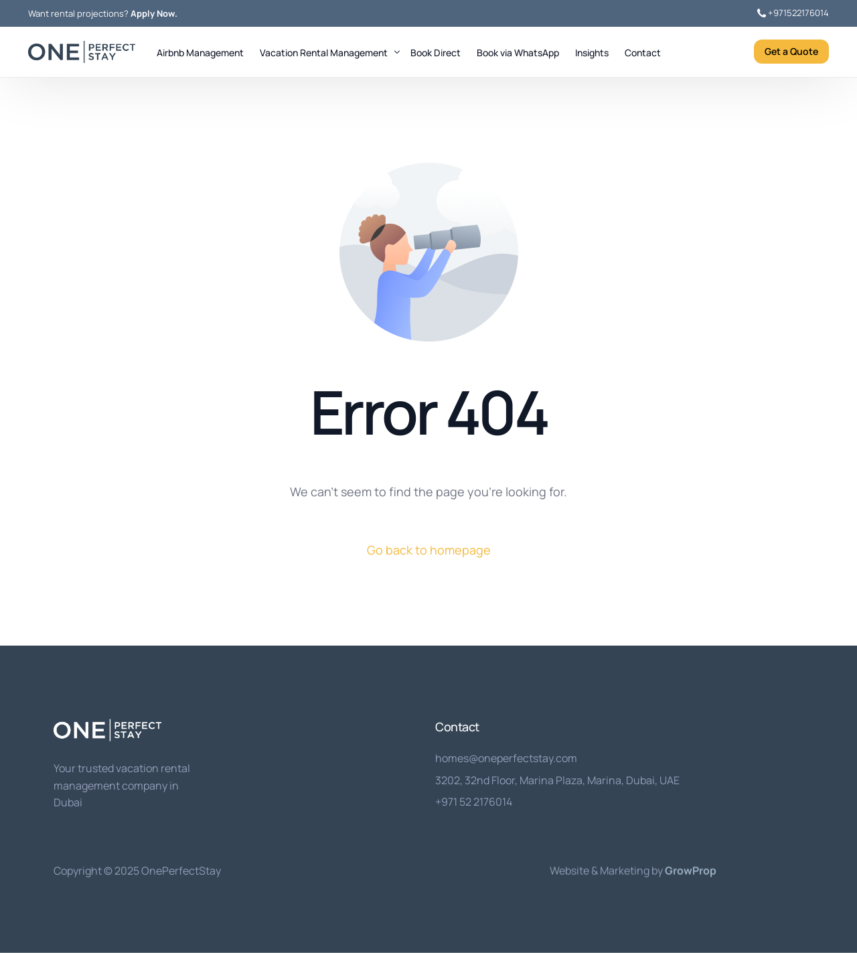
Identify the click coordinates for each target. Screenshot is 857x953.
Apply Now (153, 13)
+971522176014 (798, 13)
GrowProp (690, 870)
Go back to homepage (429, 550)
